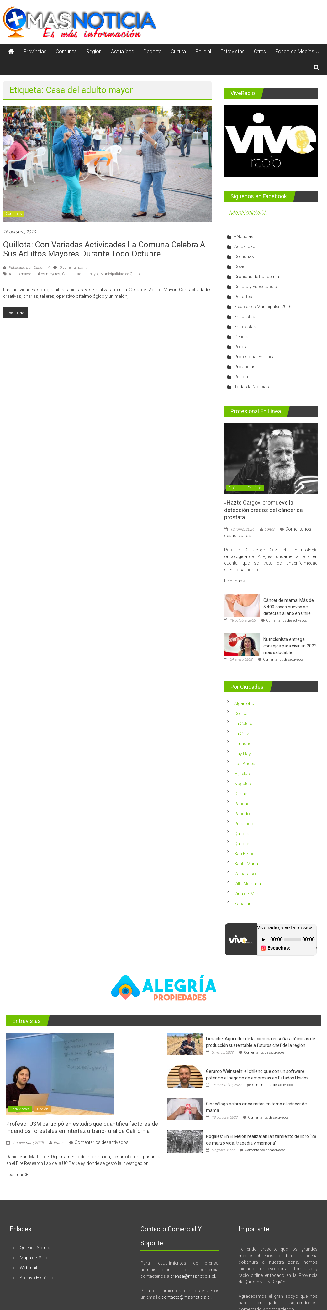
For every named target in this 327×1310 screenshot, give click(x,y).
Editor (269, 529)
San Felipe (244, 853)
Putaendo (243, 823)
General (241, 336)
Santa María (246, 863)
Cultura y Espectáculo (255, 286)
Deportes (243, 296)
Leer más (235, 580)
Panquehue (245, 803)
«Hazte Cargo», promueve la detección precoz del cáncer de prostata (263, 509)
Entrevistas (232, 51)
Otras (260, 51)
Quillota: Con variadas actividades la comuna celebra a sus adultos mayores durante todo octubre (104, 249)
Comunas (66, 51)
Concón (242, 713)
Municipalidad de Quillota (121, 274)
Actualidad (122, 51)
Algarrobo (244, 703)
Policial (203, 51)
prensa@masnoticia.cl (192, 1276)
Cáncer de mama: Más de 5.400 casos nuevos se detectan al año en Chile (288, 607)
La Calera (243, 723)
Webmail (28, 1267)
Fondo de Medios (294, 51)
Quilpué (241, 843)
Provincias (35, 51)
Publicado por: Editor (26, 267)
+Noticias (243, 236)
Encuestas (244, 316)
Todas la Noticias (251, 386)
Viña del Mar (246, 893)
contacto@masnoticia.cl (186, 1297)
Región (94, 51)
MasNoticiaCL (248, 212)
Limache (242, 743)
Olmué (240, 793)
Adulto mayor (20, 274)
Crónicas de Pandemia (256, 276)
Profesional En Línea (254, 356)
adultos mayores (46, 274)
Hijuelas (242, 773)
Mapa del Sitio (33, 1257)
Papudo (242, 813)
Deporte (152, 51)
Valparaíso (245, 873)
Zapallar (242, 903)
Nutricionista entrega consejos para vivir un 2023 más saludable (290, 646)
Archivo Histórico (37, 1277)
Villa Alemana (247, 883)
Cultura (178, 51)
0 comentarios (68, 267)
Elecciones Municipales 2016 (263, 306)
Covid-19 (243, 266)
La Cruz (241, 733)
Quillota (241, 833)
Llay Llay (242, 753)
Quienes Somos (36, 1247)
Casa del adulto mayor (80, 274)
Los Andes (244, 763)
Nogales (242, 783)
